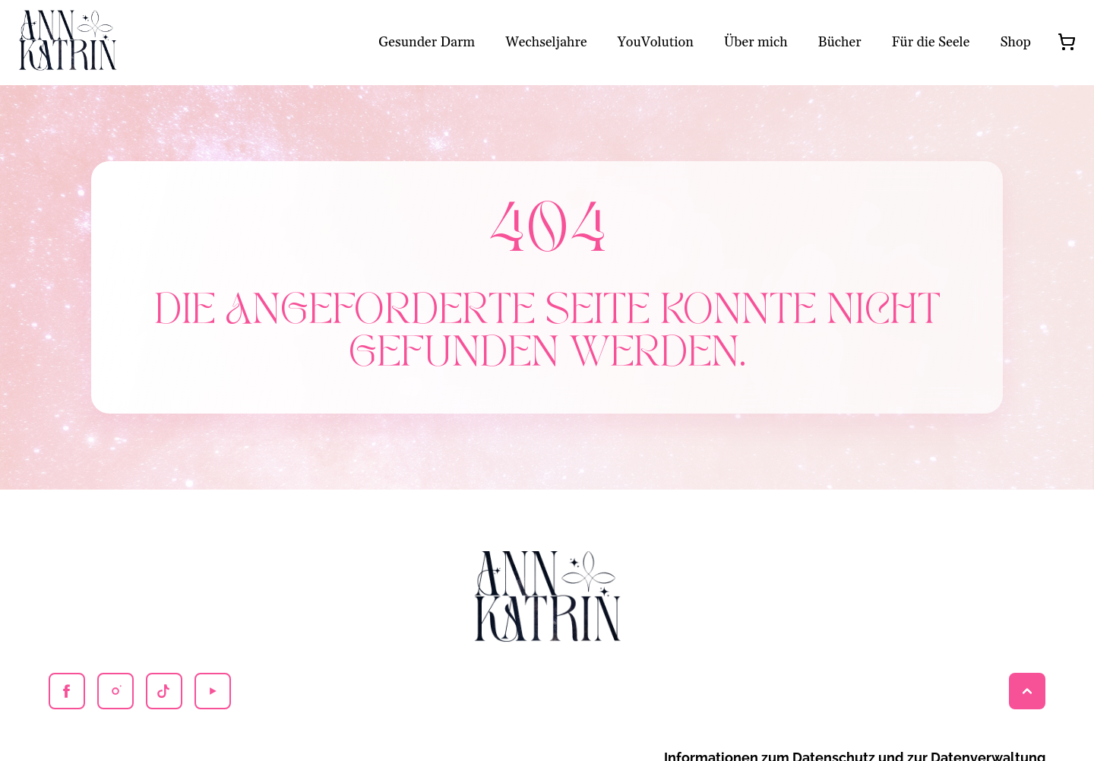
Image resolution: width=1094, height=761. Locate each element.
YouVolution (656, 42)
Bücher (840, 42)
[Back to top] (1027, 691)
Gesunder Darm (426, 42)
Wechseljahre (546, 42)
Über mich (756, 42)
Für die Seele (931, 42)
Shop (1015, 42)
